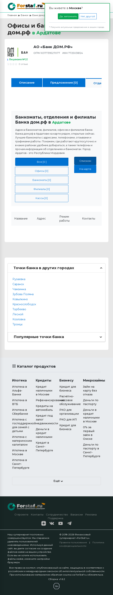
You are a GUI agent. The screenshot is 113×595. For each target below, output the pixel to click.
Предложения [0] (64, 82)
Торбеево (19, 309)
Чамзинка (19, 289)
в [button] (49, 32)
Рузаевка (18, 279)
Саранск (18, 284)
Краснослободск (24, 304)
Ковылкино (20, 299)
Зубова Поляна (23, 294)
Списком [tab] (85, 160)
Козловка (18, 319)
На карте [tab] (85, 168)
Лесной (17, 314)
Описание (27, 82)
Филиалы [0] (41, 189)
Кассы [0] (41, 198)
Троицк (17, 324)
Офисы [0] (41, 170)
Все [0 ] (42, 161)
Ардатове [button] (63, 122)
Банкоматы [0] (41, 179)
